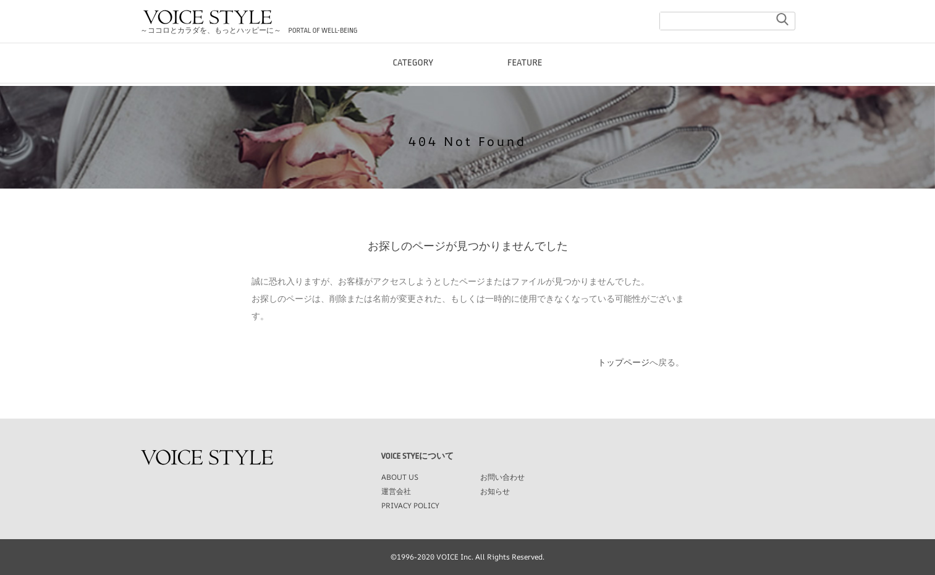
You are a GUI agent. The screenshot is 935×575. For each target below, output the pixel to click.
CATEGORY (412, 74)
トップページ (623, 362)
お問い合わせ (502, 477)
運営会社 (396, 491)
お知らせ (495, 491)
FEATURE (525, 74)
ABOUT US (399, 477)
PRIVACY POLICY (410, 505)
